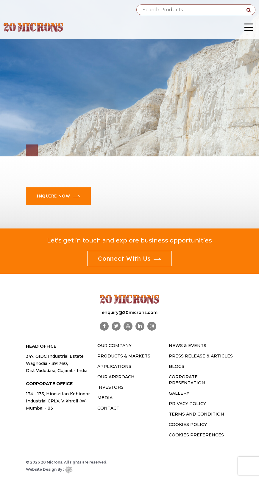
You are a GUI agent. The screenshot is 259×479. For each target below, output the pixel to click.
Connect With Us (129, 258)
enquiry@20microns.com (129, 312)
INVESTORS (110, 387)
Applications (114, 366)
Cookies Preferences (196, 435)
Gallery (179, 393)
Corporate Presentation (187, 379)
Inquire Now (58, 196)
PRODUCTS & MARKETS (123, 356)
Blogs (176, 366)
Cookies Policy (188, 424)
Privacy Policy (187, 403)
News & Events (187, 345)
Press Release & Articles (201, 356)
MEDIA (105, 397)
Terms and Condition (196, 414)
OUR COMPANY (114, 345)
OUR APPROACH (116, 377)
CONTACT (108, 408)
